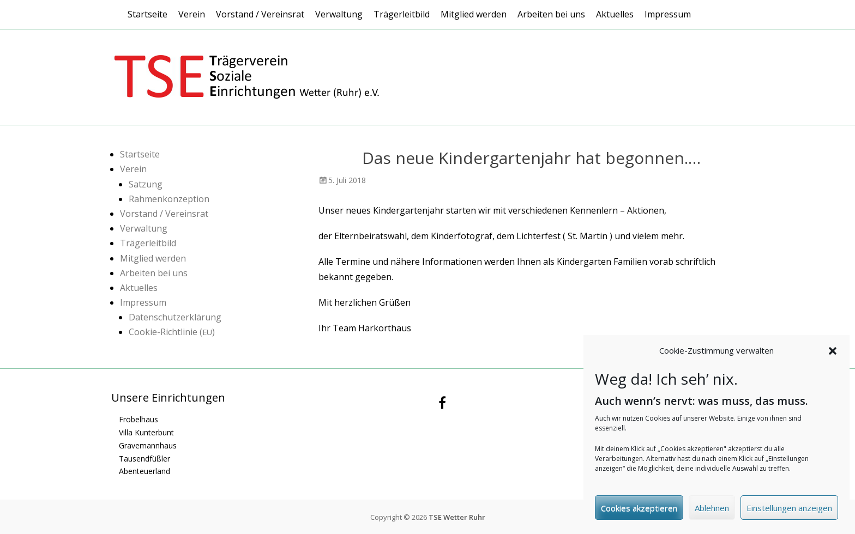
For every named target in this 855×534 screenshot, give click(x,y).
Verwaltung (339, 14)
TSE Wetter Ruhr (457, 517)
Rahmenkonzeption (169, 199)
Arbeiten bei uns (551, 14)
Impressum (668, 14)
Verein (191, 14)
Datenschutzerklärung (175, 317)
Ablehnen (712, 511)
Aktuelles (615, 14)
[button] (832, 354)
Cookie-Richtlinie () (172, 332)
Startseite (147, 14)
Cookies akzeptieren (639, 511)
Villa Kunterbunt (146, 432)
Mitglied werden (474, 14)
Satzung (145, 184)
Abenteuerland (144, 471)
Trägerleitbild (402, 14)
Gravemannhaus (148, 445)
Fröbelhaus (138, 419)
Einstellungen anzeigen (789, 511)
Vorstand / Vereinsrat (260, 14)
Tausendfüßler (144, 458)
